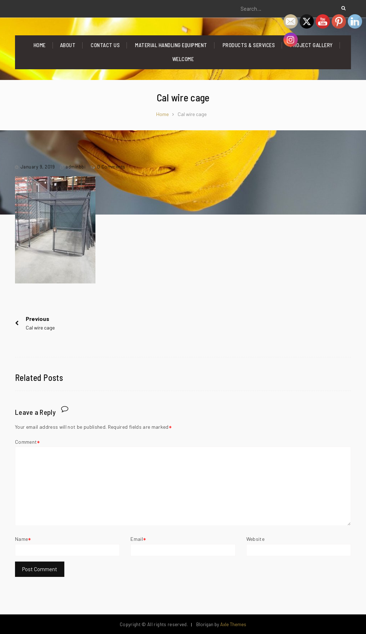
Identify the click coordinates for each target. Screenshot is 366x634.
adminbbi (75, 167)
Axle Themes (233, 624)
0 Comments (111, 167)
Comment (26, 442)
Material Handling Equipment (171, 45)
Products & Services (249, 45)
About (68, 45)
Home (40, 45)
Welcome (183, 59)
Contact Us (105, 45)
